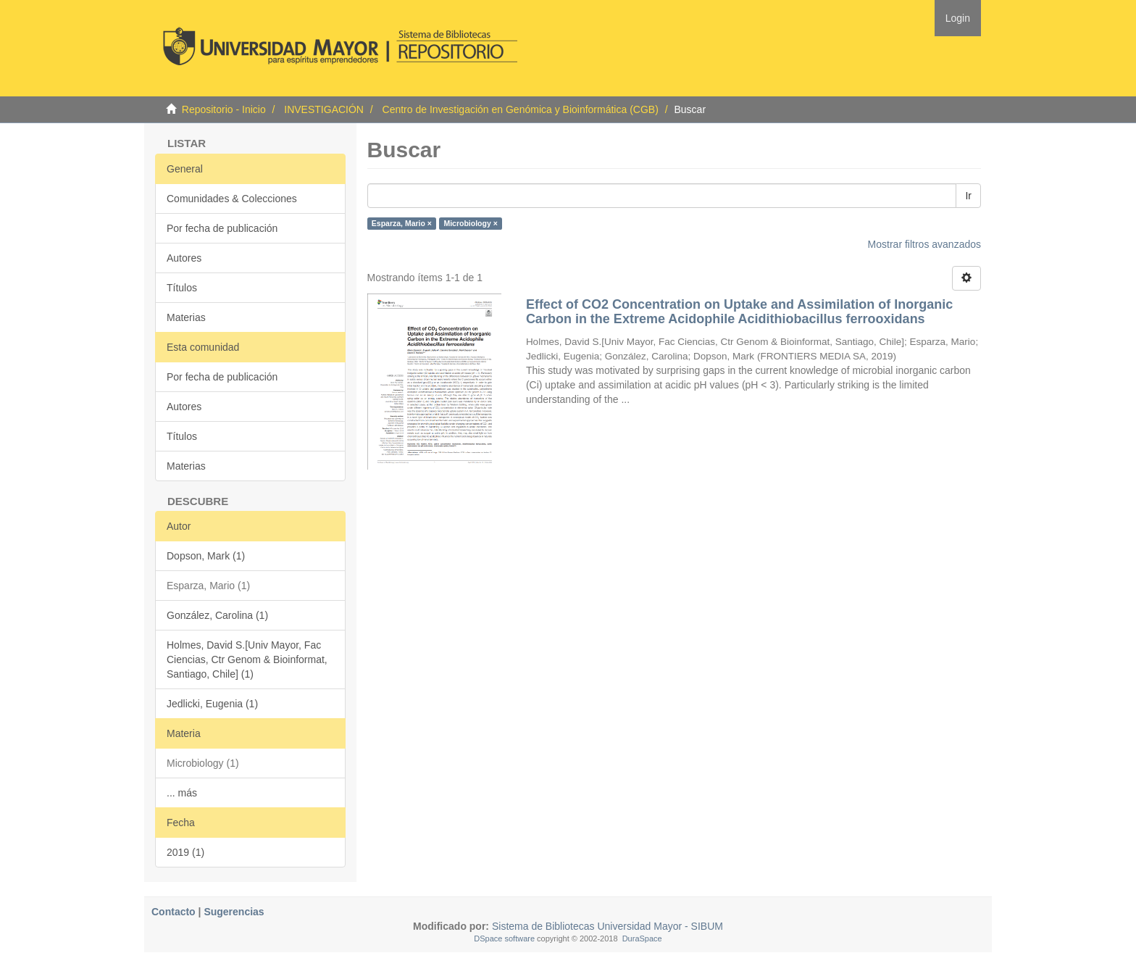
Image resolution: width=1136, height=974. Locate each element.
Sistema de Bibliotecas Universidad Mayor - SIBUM (606, 926)
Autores (184, 258)
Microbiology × (470, 223)
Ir (968, 195)
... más (182, 793)
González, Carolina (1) (217, 615)
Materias (186, 317)
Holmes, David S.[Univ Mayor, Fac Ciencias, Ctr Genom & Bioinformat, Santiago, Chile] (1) (247, 659)
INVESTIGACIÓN (324, 109)
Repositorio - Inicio (224, 109)
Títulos (182, 288)
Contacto (173, 911)
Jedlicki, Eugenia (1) (212, 703)
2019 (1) (185, 852)
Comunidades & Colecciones (232, 198)
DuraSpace (642, 938)
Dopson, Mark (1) (206, 556)
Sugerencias (234, 911)
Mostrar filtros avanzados (924, 244)
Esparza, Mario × (402, 223)
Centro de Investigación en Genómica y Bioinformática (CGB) (521, 109)
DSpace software (504, 938)
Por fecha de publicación (222, 228)
